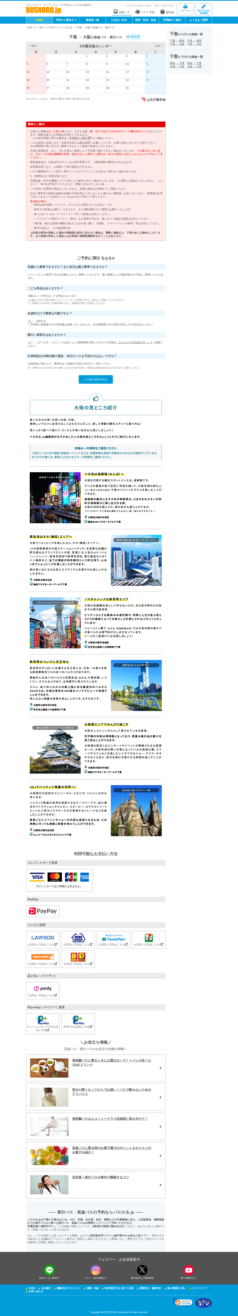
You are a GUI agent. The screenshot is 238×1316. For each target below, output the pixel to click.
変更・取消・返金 (145, 19)
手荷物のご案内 (172, 19)
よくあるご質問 (198, 19)
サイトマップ (199, 1288)
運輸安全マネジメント (69, 1288)
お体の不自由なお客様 (139, 5)
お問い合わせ (35, 1291)
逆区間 (133, 36)
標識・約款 (93, 1288)
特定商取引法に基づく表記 (119, 1288)
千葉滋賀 (194, 40)
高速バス (122, 12)
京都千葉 (177, 66)
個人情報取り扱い (176, 1288)
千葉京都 (177, 43)
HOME (39, 19)
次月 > (158, 45)
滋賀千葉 (194, 63)
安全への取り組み (164, 5)
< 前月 (33, 45)
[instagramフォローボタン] (96, 1270)
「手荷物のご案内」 (79, 138)
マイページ (185, 8)
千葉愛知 (177, 40)
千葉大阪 (194, 43)
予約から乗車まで (66, 19)
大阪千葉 (194, 66)
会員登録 (203, 9)
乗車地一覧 (92, 19)
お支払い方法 (119, 19)
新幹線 (167, 11)
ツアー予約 (145, 12)
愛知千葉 (177, 63)
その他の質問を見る (95, 379)
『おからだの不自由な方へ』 (133, 342)
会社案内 (46, 1288)
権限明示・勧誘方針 (150, 1288)
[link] (183, 1303)
